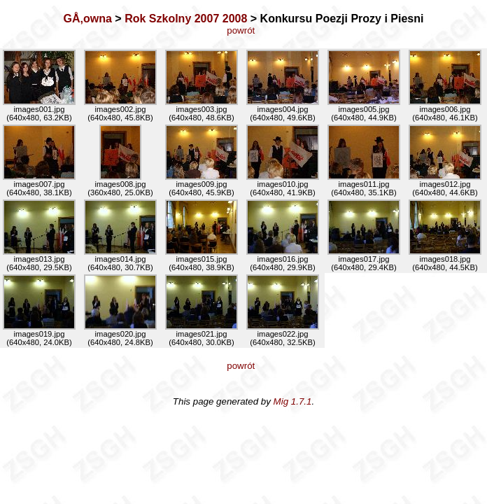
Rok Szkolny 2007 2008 (186, 18)
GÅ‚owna (88, 18)
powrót (243, 30)
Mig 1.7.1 (293, 401)
